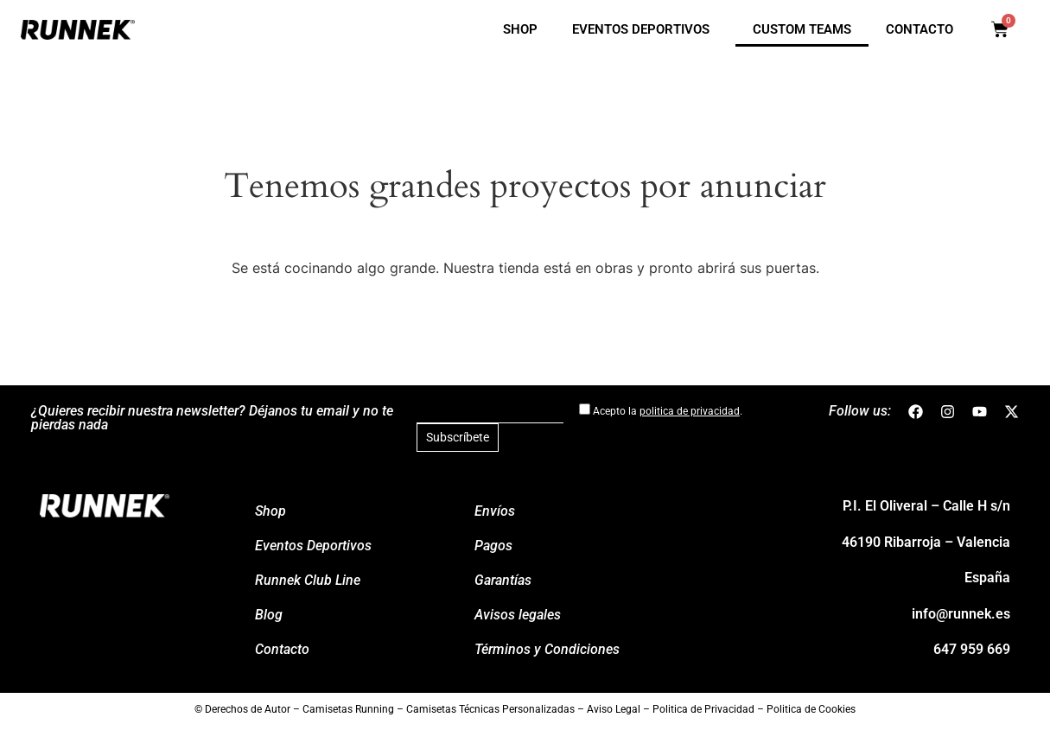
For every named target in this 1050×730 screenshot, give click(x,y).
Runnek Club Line (307, 580)
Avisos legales (517, 614)
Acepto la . (660, 409)
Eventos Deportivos (645, 29)
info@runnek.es (961, 614)
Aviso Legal (613, 709)
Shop (520, 29)
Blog (269, 614)
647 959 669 (971, 649)
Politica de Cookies (811, 709)
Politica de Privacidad (703, 709)
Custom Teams (802, 29)
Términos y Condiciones (547, 649)
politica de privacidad (690, 411)
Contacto (919, 29)
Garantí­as (502, 580)
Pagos (493, 545)
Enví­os (494, 511)
